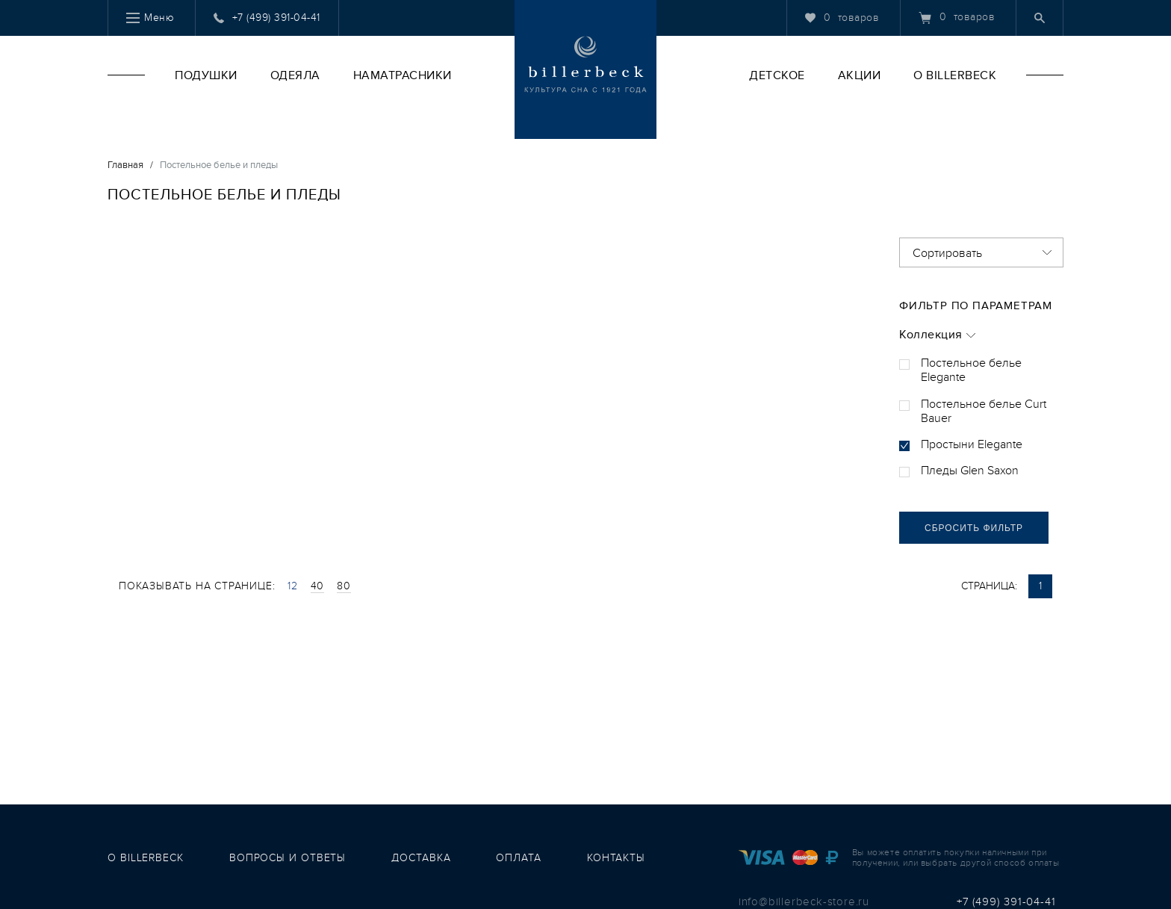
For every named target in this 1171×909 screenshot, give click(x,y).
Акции (859, 75)
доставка (420, 857)
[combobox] (981, 252)
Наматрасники (402, 75)
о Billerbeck (146, 857)
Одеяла (295, 75)
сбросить (974, 528)
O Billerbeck (954, 75)
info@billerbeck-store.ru (804, 901)
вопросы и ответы (287, 857)
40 (318, 586)
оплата (518, 857)
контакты (616, 857)
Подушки (206, 75)
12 (293, 586)
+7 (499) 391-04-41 (1006, 901)
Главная (125, 165)
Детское (777, 75)
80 (344, 586)
